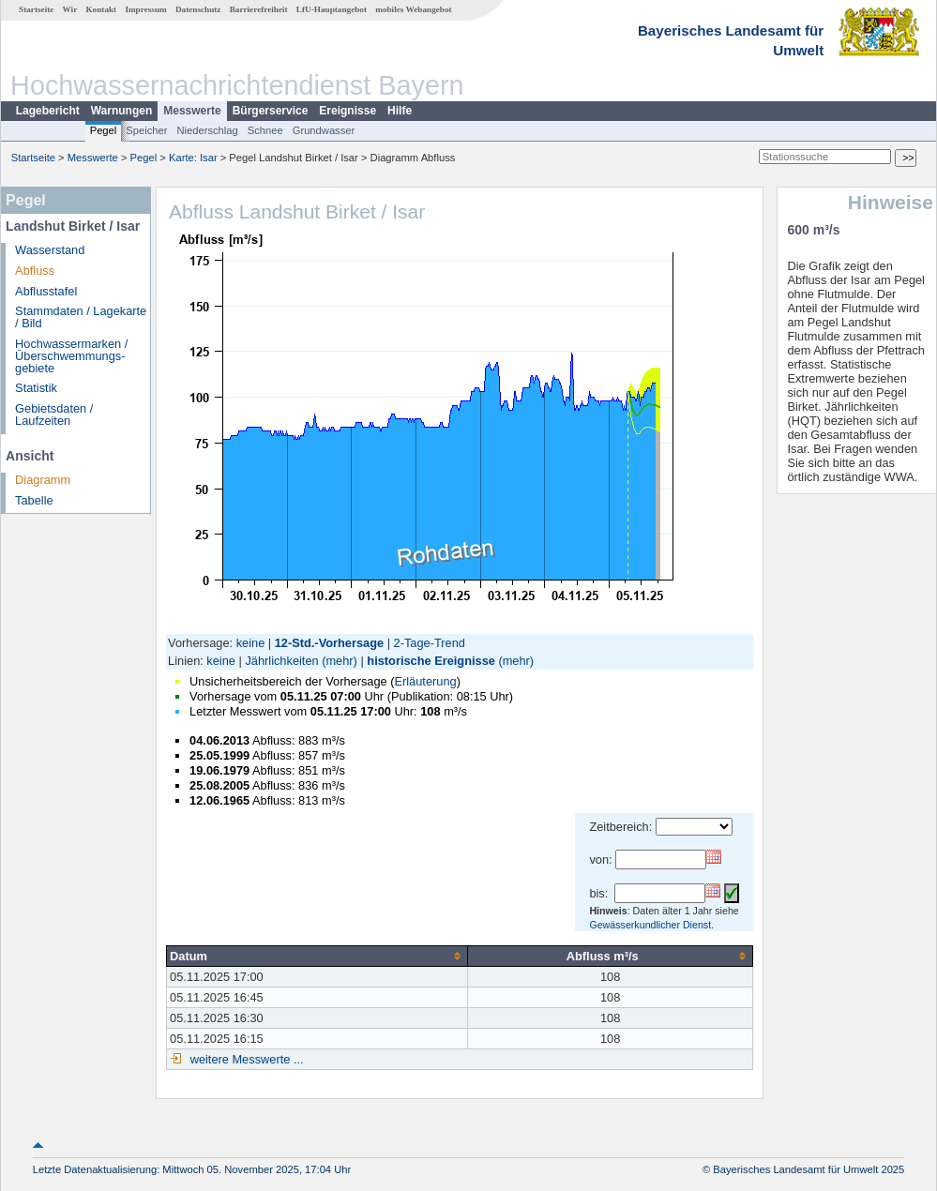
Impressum (145, 9)
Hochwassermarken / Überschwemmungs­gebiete (71, 356)
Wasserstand (49, 250)
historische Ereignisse (431, 661)
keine (250, 643)
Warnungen (122, 110)
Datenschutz (198, 9)
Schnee (265, 130)
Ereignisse (347, 110)
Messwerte (191, 110)
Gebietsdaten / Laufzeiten (54, 414)
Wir (70, 9)
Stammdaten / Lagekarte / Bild (80, 317)
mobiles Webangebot (413, 9)
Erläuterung (425, 681)
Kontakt (100, 9)
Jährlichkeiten (281, 661)
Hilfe (399, 110)
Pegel (103, 130)
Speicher (146, 130)
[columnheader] (317, 955)
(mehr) (339, 661)
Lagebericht (48, 110)
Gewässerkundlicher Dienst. (651, 924)
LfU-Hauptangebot (331, 9)
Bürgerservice (271, 110)
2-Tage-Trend (429, 643)
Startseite (36, 9)
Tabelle (34, 500)
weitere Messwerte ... (245, 1059)
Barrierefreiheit (259, 9)
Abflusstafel (46, 291)
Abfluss (34, 271)
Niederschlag (206, 130)
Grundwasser (324, 130)
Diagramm (42, 480)
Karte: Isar (193, 157)
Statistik (36, 388)
